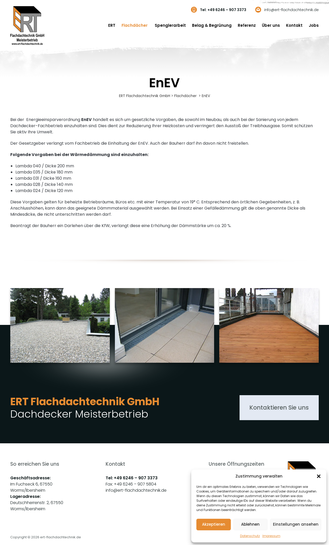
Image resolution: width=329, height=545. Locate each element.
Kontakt (294, 25)
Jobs (314, 25)
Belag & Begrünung (212, 25)
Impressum (271, 536)
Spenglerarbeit (170, 25)
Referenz (247, 25)
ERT (111, 25)
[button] (318, 476)
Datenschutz (250, 536)
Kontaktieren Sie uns (278, 408)
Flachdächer (135, 25)
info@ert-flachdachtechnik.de (291, 9)
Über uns (271, 25)
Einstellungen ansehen (295, 524)
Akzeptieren (213, 524)
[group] (60, 330)
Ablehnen (250, 524)
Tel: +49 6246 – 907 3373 (223, 9)
